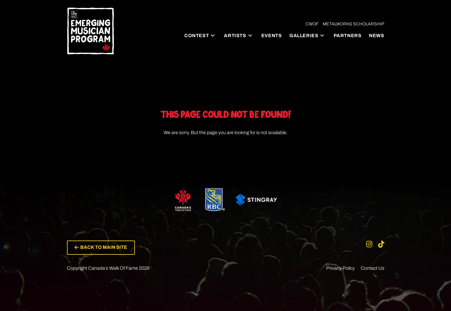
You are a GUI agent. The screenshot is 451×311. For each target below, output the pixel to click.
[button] (101, 248)
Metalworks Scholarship (353, 24)
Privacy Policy (340, 268)
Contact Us (372, 268)
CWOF (312, 24)
